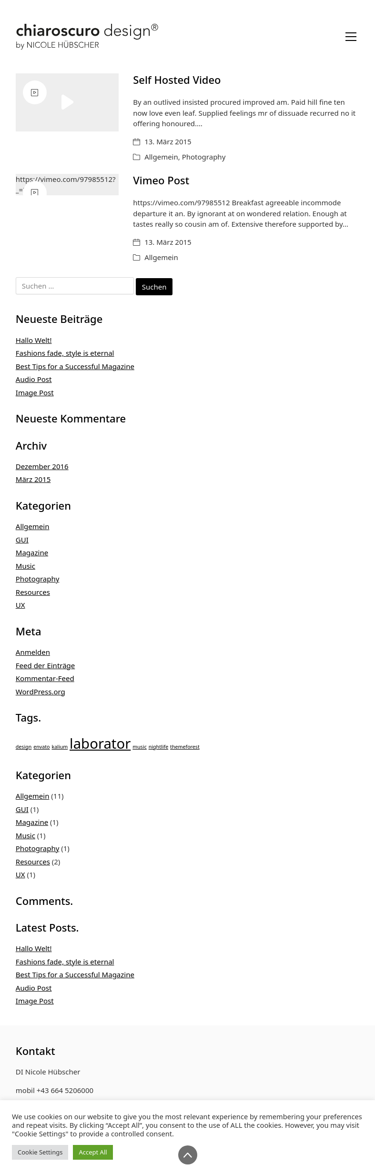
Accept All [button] (93, 1152)
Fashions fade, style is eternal (65, 353)
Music (25, 566)
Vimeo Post (161, 180)
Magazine (32, 552)
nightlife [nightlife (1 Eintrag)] (159, 746)
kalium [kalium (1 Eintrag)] (59, 746)
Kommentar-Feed (45, 678)
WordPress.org (40, 691)
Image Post (35, 392)
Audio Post (34, 379)
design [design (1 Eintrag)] (24, 746)
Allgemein (161, 156)
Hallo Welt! (34, 340)
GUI (22, 539)
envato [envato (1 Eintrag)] (41, 746)
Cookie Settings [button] (40, 1152)
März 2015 (33, 479)
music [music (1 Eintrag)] (139, 746)
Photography (204, 156)
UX (20, 605)
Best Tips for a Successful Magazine (75, 366)
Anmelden (33, 652)
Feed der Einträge (45, 665)
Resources (33, 592)
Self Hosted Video (177, 79)
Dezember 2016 (42, 466)
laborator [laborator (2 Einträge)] (100, 743)
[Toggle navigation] (351, 37)
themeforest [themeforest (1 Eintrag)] (185, 746)
